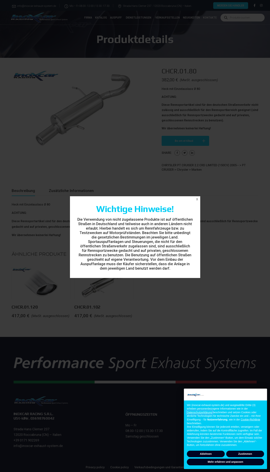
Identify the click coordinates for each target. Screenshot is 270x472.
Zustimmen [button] (245, 453)
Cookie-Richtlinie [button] (250, 419)
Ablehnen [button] (206, 453)
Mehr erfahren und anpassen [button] (225, 461)
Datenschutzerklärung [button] (199, 412)
